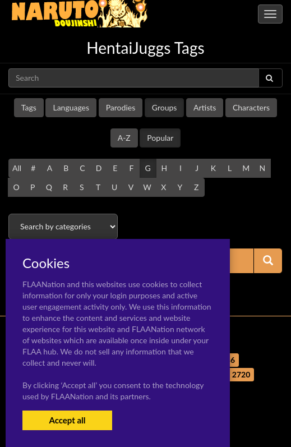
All (16, 168)
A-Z (124, 137)
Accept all (67, 420)
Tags (28, 107)
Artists (204, 107)
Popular (160, 137)
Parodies (121, 107)
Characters (251, 107)
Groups (164, 107)
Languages (71, 107)
